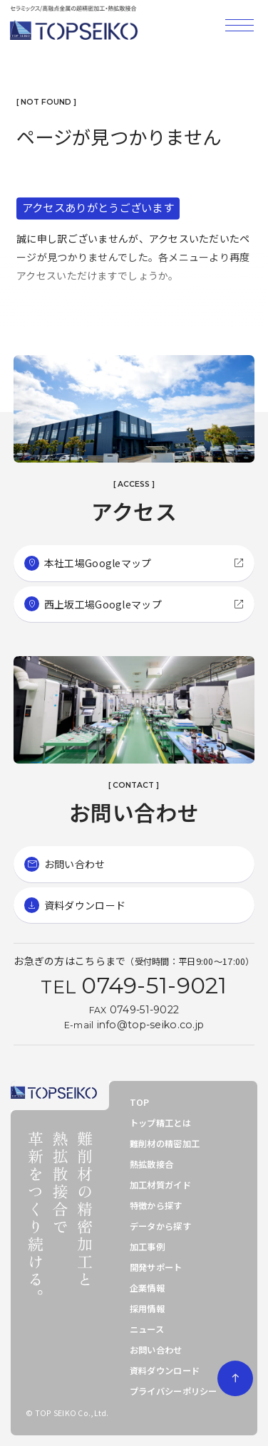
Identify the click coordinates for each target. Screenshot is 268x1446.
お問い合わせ (156, 1350)
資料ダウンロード (165, 1370)
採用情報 (147, 1308)
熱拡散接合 (151, 1164)
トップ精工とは (160, 1123)
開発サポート (156, 1267)
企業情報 (147, 1288)
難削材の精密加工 (165, 1143)
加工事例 (147, 1246)
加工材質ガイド (160, 1184)
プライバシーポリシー (173, 1391)
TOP (140, 1102)
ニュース (147, 1329)
